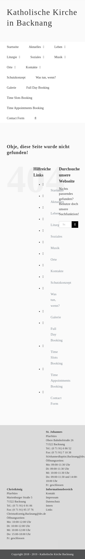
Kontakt (50, 493)
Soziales (56, 236)
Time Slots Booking (57, 357)
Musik (55, 248)
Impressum (52, 497)
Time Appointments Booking (60, 380)
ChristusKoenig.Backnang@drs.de (26, 513)
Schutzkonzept (61, 282)
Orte (54, 259)
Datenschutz (53, 501)
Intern (49, 505)
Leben (55, 213)
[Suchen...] (65, 224)
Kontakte (57, 271)
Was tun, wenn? (55, 299)
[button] (35, 118)
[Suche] (75, 224)
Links (49, 509)
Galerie (56, 317)
